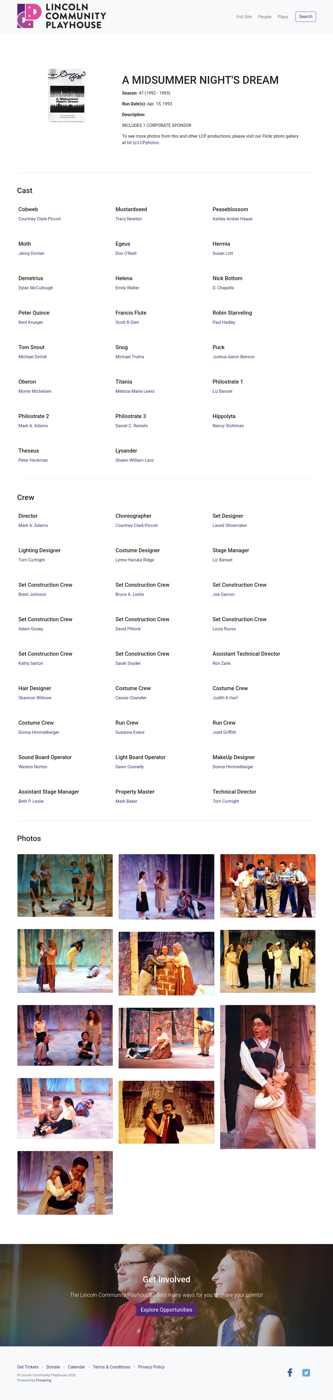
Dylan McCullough (36, 287)
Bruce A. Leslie (129, 594)
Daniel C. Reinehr (131, 425)
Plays (283, 16)
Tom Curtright (32, 559)
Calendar (76, 1367)
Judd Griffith (224, 732)
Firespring (43, 1380)
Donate (53, 1367)
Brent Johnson (33, 594)
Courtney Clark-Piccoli (40, 218)
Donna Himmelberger (39, 732)
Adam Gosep (31, 628)
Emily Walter (127, 287)
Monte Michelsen (35, 391)
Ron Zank (222, 663)
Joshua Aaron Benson (234, 356)
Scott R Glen (127, 322)
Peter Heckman (33, 460)
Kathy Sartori (31, 663)
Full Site (244, 16)
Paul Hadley (224, 322)
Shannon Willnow (35, 697)
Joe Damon (224, 594)
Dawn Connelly (129, 766)
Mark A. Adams (33, 425)
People (264, 16)
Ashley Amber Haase (233, 218)
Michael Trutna (129, 356)
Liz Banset (223, 391)
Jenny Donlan (31, 253)
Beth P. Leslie (31, 801)
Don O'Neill (125, 253)
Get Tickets (28, 1367)
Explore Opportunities (166, 1310)
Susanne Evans (130, 732)
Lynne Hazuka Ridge (134, 559)
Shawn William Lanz (134, 460)
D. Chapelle (223, 287)
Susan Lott (223, 253)
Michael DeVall (33, 356)
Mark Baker (126, 801)
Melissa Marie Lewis (135, 391)
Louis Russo (224, 628)
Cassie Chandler (131, 697)
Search (305, 16)
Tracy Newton (128, 218)
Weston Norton (33, 766)
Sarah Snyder (128, 663)
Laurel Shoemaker (230, 525)
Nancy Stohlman (228, 425)
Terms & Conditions (112, 1367)
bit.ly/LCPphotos (143, 142)
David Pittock (128, 628)
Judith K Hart (225, 697)
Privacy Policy (151, 1367)
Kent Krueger (31, 322)
